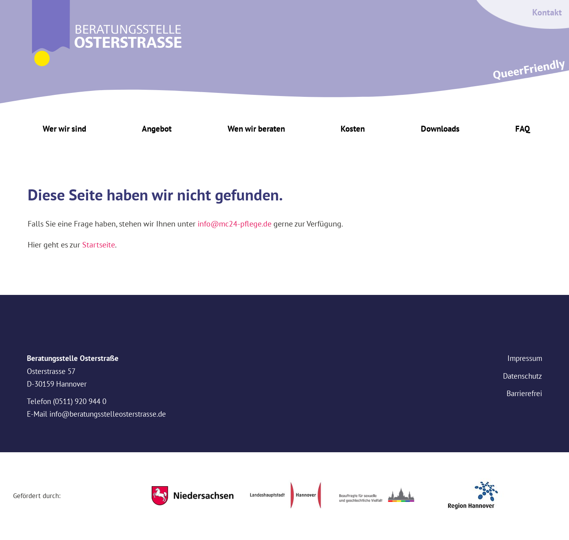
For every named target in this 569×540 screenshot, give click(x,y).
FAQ (522, 128)
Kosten (353, 128)
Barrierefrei (524, 393)
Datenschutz (522, 376)
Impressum (524, 358)
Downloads (440, 128)
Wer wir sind (64, 128)
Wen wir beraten (256, 128)
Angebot (156, 128)
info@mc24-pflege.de (234, 223)
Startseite (98, 244)
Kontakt (547, 12)
